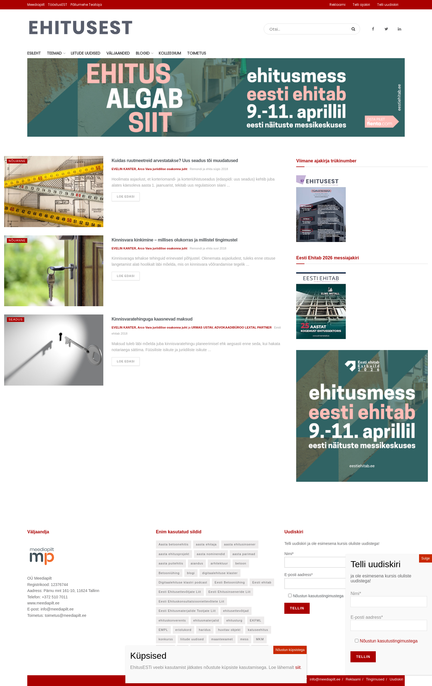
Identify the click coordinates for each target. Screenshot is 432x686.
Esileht (34, 53)
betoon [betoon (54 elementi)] (240, 563)
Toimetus (196, 53)
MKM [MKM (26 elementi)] (260, 639)
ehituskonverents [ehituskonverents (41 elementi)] (172, 620)
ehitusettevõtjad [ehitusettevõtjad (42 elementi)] (236, 610)
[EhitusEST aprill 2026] (321, 208)
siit (298, 667)
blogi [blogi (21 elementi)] (191, 573)
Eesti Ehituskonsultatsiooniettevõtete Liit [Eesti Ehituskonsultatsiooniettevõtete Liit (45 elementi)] (191, 601)
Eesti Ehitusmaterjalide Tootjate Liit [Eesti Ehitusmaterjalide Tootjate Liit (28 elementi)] (187, 610)
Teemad (54, 53)
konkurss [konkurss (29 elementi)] (166, 639)
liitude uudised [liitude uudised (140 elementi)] (192, 639)
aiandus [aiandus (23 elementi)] (197, 563)
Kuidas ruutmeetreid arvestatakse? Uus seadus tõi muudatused (175, 160)
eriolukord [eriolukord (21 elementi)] (183, 629)
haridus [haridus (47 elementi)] (205, 629)
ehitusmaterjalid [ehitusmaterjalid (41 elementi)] (206, 620)
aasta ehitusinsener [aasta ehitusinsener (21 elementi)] (239, 544)
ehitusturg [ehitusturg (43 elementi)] (234, 620)
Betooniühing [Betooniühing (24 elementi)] (169, 573)
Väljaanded (118, 53)
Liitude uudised (85, 53)
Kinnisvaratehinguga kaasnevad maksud (152, 319)
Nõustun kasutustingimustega (318, 596)
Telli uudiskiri (387, 4)
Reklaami (337, 4)
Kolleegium (170, 53)
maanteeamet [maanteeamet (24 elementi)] (222, 639)
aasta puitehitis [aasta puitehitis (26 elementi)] (171, 563)
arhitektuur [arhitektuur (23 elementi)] (219, 563)
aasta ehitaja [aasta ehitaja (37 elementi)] (206, 544)
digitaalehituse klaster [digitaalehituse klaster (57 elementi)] (220, 573)
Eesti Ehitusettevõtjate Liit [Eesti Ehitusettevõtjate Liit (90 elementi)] (180, 591)
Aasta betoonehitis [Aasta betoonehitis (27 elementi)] (174, 544)
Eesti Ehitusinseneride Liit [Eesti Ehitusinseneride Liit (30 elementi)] (230, 591)
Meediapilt (36, 4)
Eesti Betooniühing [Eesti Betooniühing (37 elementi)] (230, 582)
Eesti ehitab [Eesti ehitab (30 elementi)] (261, 582)
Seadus (16, 319)
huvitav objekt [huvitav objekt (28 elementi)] (229, 629)
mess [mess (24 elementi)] (244, 639)
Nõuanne (17, 161)
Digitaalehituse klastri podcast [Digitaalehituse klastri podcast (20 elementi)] (183, 582)
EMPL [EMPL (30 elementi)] (163, 629)
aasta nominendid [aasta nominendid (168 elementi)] (211, 554)
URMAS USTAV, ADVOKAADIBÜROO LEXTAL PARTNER (231, 327)
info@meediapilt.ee (325, 679)
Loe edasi (125, 196)
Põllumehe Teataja (86, 4)
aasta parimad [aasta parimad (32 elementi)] (244, 554)
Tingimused (375, 679)
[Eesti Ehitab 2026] (321, 305)
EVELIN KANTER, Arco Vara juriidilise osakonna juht (149, 169)
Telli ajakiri (361, 4)
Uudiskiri (396, 679)
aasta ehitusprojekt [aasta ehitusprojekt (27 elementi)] (174, 554)
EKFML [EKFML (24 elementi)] (255, 620)
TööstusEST (57, 4)
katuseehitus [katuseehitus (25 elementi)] (258, 629)
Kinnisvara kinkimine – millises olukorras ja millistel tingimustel (174, 240)
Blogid (143, 53)
